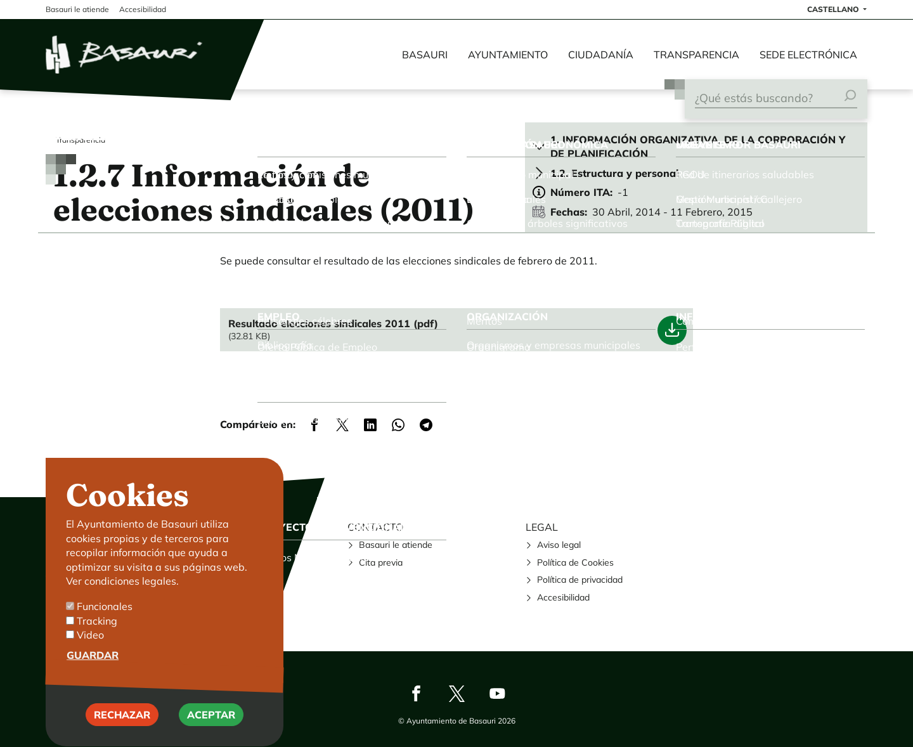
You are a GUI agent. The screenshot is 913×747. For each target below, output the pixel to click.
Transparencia (696, 54)
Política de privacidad (580, 579)
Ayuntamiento (508, 54)
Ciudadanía (600, 54)
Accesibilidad (563, 597)
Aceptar (211, 731)
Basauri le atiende (395, 544)
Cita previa (381, 562)
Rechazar (122, 731)
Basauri (425, 54)
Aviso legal (559, 544)
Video (90, 652)
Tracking (97, 637)
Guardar (93, 671)
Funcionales (105, 623)
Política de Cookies (575, 562)
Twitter (456, 694)
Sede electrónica (808, 54)
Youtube (497, 694)
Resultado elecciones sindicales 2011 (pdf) (333, 323)
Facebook (416, 694)
